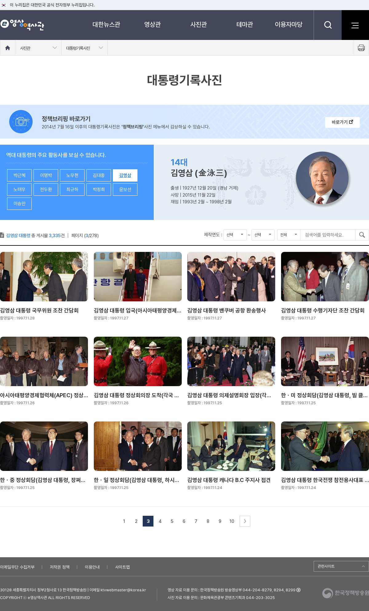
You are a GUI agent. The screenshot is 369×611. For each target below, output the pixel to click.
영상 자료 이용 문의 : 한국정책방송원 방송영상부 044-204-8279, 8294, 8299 (232, 590)
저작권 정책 (59, 567)
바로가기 (342, 122)
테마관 (244, 24)
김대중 (99, 175)
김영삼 (125, 175)
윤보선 (125, 189)
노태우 (20, 189)
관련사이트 (326, 566)
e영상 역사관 (22, 24)
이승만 (20, 203)
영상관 (152, 24)
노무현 (72, 175)
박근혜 (20, 175)
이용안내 (92, 567)
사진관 (198, 24)
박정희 (99, 189)
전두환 (46, 189)
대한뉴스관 (106, 24)
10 (232, 521)
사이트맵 (122, 567)
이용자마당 (289, 24)
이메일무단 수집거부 (17, 567)
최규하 (72, 189)
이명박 (46, 175)
